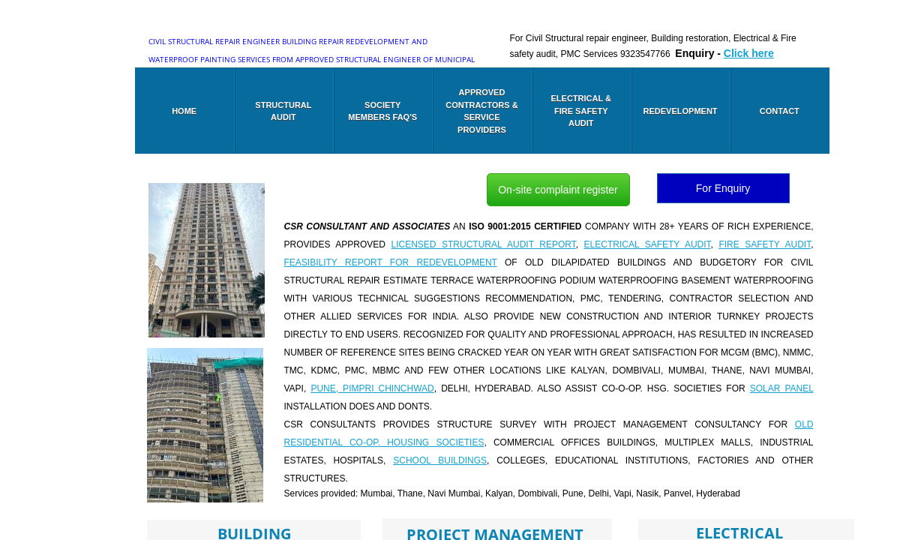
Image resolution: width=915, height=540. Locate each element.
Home (184, 111)
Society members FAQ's (382, 111)
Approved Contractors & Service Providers (482, 111)
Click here (749, 53)
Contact (780, 111)
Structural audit (283, 111)
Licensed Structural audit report (484, 244)
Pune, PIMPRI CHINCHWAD (372, 388)
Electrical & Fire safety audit (581, 111)
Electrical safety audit (647, 244)
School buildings (440, 460)
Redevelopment (681, 111)
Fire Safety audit (764, 244)
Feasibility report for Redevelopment (390, 262)
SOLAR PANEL (782, 388)
